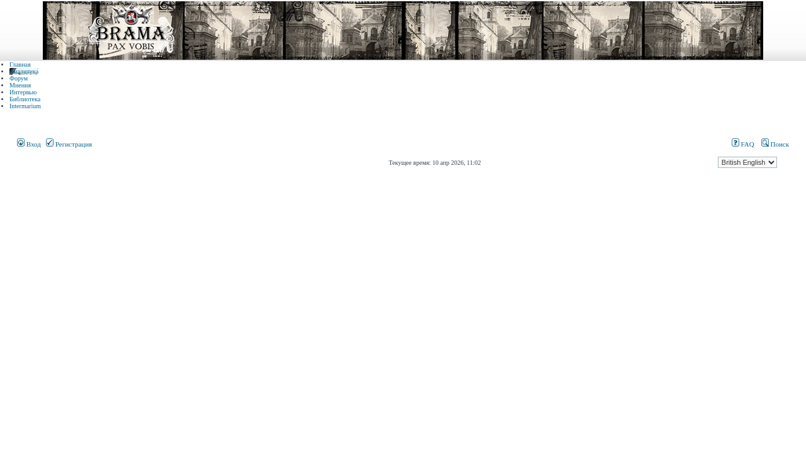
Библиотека (24, 99)
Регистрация (69, 144)
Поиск (775, 144)
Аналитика (23, 71)
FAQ (743, 144)
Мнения (20, 85)
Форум (18, 78)
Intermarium (25, 106)
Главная (20, 64)
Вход (29, 144)
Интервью (23, 92)
